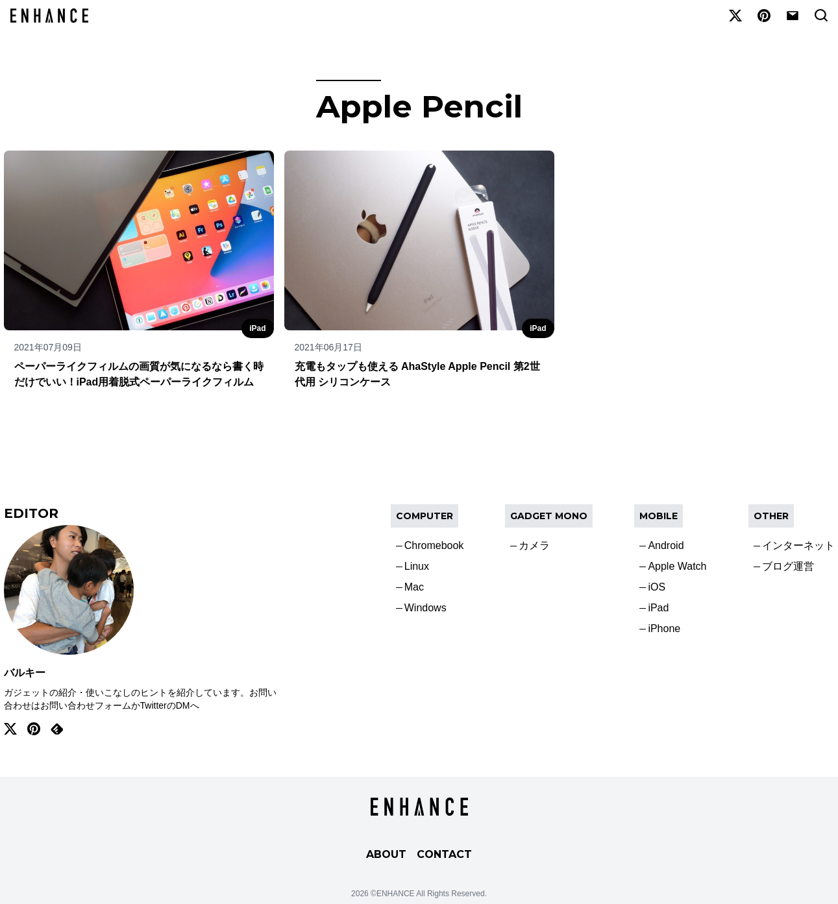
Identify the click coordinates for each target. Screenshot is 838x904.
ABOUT (386, 854)
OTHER (771, 516)
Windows (425, 607)
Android (666, 545)
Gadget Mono (548, 516)
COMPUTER (424, 516)
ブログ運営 (788, 566)
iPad (257, 328)
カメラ (534, 545)
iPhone (664, 628)
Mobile (658, 516)
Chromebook (434, 545)
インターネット (798, 545)
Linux (416, 566)
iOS (656, 586)
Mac (414, 586)
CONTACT (444, 854)
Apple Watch (677, 566)
